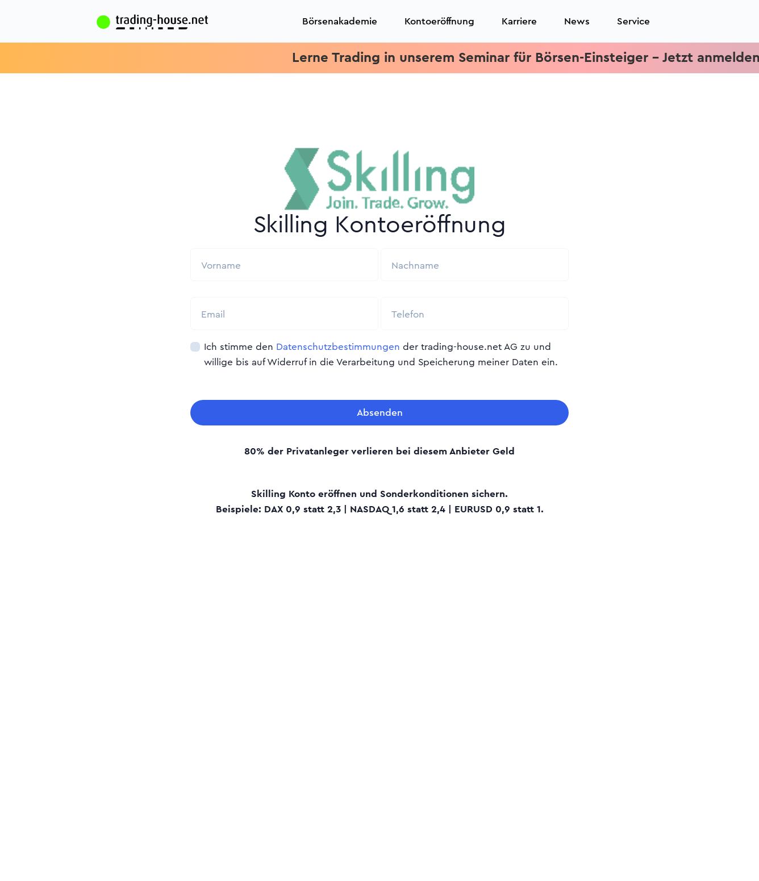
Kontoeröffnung (439, 21)
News (577, 21)
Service (633, 21)
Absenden (380, 412)
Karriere (519, 21)
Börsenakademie (339, 21)
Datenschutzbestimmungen (338, 347)
